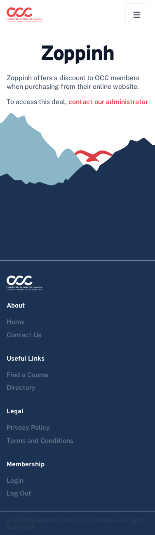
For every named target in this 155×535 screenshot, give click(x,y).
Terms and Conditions (40, 441)
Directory (21, 387)
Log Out (19, 493)
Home (16, 322)
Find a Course (28, 375)
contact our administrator (108, 102)
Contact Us (24, 335)
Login (15, 480)
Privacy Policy (28, 427)
